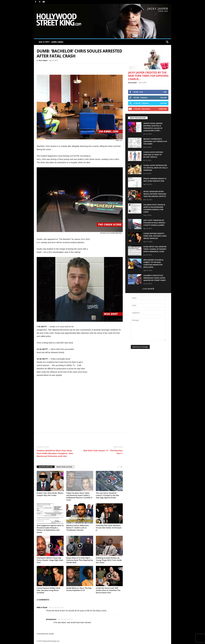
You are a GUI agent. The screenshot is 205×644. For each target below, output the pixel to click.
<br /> (80, 404)
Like (165, 92)
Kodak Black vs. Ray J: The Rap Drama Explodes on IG (78, 589)
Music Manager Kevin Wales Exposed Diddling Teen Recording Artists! (154, 193)
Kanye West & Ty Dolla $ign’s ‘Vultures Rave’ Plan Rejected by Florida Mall (79, 560)
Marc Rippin (43, 60)
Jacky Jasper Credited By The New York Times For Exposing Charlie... (148, 76)
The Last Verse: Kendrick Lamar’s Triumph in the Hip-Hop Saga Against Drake (107, 495)
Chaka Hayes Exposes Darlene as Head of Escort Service (153, 154)
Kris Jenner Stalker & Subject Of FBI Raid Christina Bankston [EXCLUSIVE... (153, 263)
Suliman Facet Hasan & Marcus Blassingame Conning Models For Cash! (154, 208)
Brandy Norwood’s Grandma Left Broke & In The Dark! (155, 141)
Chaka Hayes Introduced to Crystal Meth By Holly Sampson (155, 167)
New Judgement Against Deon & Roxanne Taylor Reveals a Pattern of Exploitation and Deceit (50, 528)
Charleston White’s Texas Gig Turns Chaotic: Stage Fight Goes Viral (50, 560)
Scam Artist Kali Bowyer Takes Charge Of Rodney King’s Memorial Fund (154, 249)
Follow (163, 98)
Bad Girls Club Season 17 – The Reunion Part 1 (103, 452)
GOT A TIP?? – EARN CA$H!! (51, 42)
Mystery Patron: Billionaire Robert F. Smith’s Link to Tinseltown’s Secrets (77, 527)
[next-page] (121, 467)
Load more (148, 289)
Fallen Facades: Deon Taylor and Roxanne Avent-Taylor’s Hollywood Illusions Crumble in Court (79, 496)
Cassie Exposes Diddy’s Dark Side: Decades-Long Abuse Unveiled (48, 590)
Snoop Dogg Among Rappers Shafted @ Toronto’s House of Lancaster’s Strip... (153, 127)
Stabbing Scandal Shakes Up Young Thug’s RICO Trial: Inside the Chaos (109, 560)
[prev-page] (118, 467)
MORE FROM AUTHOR (64, 467)
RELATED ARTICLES (45, 467)
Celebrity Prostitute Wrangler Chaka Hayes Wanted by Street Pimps (154, 277)
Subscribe (163, 109)
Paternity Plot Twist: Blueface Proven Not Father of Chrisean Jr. (108, 527)
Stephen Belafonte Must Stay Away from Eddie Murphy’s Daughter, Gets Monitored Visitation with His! (55, 453)
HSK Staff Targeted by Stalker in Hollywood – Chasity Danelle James (154, 222)
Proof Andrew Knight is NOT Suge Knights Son (154, 179)
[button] (167, 42)
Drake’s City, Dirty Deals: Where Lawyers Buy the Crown (50, 494)
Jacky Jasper (132, 82)
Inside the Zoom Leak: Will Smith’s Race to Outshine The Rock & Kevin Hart (108, 590)
